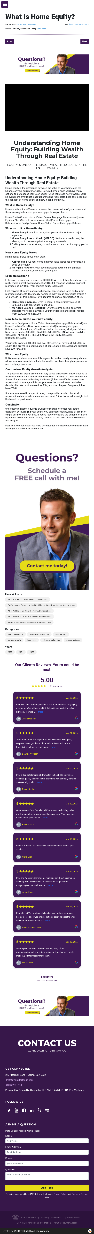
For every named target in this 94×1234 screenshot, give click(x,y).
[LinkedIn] (31, 1110)
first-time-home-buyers (26, 24)
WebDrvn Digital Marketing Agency (31, 1231)
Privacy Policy (60, 1194)
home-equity (60, 634)
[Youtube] (16, 1110)
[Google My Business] (47, 1110)
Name (8, 1135)
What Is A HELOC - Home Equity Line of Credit (28, 599)
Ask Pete (47, 1187)
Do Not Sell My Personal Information (34, 1223)
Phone (8, 1158)
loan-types (31, 640)
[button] (4, 4)
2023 (32, 652)
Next (84, 41)
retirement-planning (51, 640)
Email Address (13, 1147)
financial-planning (15, 634)
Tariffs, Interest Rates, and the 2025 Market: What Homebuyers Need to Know (41, 605)
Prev (9, 41)
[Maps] (8, 1110)
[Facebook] (24, 1110)
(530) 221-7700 (14, 1085)
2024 (21, 652)
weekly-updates (73, 640)
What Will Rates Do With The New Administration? (29, 611)
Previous (2, 515)
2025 (10, 652)
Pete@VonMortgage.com (19, 1080)
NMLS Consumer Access (65, 1223)
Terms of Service (79, 1194)
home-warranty (14, 640)
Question (10, 1169)
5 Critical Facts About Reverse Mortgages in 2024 (29, 622)
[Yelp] (39, 1110)
